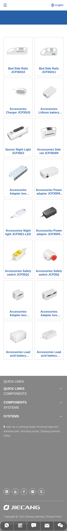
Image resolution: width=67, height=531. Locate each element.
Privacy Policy (53, 516)
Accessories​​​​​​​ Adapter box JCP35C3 (49, 313)
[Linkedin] (7, 491)
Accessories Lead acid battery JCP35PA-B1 (49, 354)
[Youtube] (15, 491)
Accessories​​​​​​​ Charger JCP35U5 (18, 110)
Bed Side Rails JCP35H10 (18, 70)
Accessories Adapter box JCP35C (18, 191)
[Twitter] (41, 491)
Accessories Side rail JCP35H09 (49, 151)
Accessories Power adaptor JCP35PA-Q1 (49, 191)
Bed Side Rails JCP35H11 (49, 70)
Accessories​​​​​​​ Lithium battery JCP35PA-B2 (49, 110)
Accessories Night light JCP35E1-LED (18, 232)
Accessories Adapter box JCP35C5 (18, 313)
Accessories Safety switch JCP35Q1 (18, 273)
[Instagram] (32, 491)
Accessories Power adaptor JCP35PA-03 (49, 232)
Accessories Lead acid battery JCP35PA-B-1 (18, 354)
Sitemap (39, 516)
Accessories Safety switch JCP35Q (49, 273)
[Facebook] (24, 491)
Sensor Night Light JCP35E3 (18, 151)
